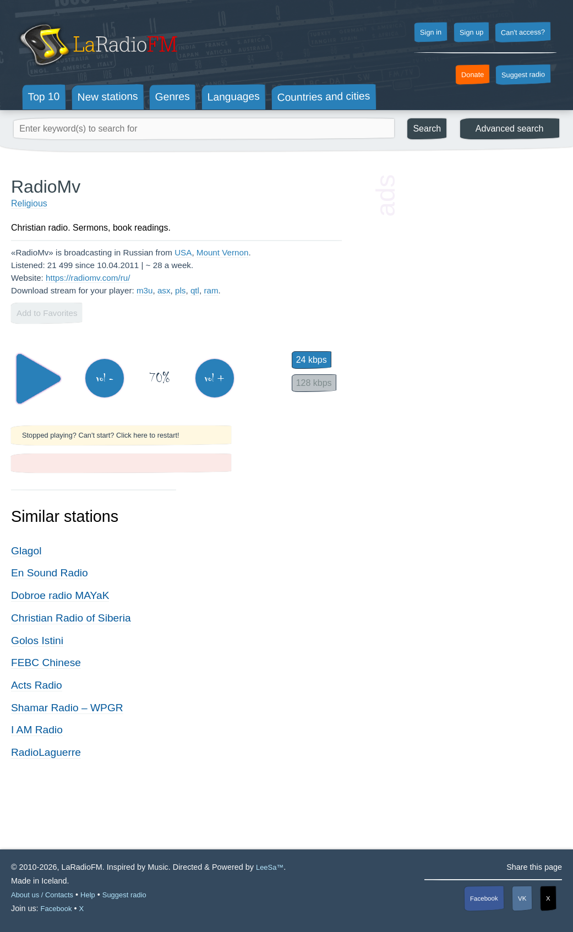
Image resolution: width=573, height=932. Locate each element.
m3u (145, 290)
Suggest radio (523, 74)
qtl (194, 290)
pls (180, 290)
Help (87, 895)
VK (522, 898)
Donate (472, 74)
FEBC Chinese (46, 662)
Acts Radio (36, 685)
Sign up (471, 32)
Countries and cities (323, 96)
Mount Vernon (223, 252)
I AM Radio (37, 729)
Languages (234, 96)
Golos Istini (37, 640)
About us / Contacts (42, 895)
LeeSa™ (269, 867)
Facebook (484, 898)
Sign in (430, 32)
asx (164, 290)
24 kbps (311, 359)
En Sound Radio (49, 573)
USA (183, 252)
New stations (107, 96)
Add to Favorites (47, 313)
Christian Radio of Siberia (71, 618)
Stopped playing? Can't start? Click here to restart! (100, 435)
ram (211, 290)
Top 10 (44, 97)
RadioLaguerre (46, 752)
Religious (29, 203)
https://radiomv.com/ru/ (88, 277)
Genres (172, 96)
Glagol (26, 551)
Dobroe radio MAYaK (60, 595)
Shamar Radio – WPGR (67, 707)
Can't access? (523, 32)
